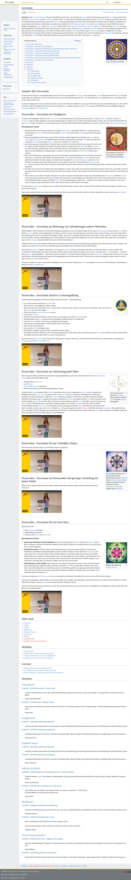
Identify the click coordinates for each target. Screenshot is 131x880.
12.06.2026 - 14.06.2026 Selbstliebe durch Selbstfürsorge (39, 805)
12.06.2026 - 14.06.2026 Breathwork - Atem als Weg (38, 688)
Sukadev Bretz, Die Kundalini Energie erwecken (39, 670)
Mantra (85, 866)
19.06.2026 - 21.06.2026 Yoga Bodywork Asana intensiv (39, 853)
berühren (96, 146)
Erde (110, 17)
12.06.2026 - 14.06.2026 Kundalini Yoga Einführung (38, 729)
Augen (97, 410)
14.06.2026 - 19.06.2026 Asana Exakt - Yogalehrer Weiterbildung (42, 839)
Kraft (88, 24)
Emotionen (93, 31)
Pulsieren (85, 408)
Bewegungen (46, 312)
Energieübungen (29, 639)
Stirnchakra (98, 376)
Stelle (26, 303)
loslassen (87, 106)
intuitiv (49, 408)
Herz (91, 35)
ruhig (33, 392)
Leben (33, 258)
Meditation (27, 630)
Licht (26, 164)
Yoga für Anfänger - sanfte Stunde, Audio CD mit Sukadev (43, 672)
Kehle (112, 480)
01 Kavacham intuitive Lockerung (31, 345)
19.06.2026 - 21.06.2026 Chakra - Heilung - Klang (37, 702)
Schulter (32, 321)
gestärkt (31, 19)
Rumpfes (124, 176)
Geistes (34, 386)
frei (94, 118)
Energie (42, 17)
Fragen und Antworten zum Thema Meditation (39, 656)
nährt (85, 139)
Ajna (117, 395)
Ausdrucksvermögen (112, 486)
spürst (60, 408)
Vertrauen (90, 26)
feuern (29, 254)
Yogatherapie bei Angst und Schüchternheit (38, 653)
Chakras (114, 567)
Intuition (123, 399)
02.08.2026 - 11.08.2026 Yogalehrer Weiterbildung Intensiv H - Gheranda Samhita (48, 772)
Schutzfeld (36, 17)
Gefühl (72, 24)
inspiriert (49, 19)
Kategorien (25, 866)
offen (64, 19)
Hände (83, 146)
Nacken (99, 332)
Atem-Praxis (28, 684)
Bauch (84, 17)
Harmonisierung (55, 118)
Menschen (116, 26)
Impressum (22, 877)
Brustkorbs (109, 176)
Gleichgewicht (115, 123)
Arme (33, 157)
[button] (42, 206)
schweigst (34, 240)
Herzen (27, 123)
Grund (81, 28)
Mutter (82, 151)
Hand (44, 582)
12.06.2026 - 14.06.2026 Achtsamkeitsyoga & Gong (38, 817)
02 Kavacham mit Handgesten (30, 196)
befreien (45, 108)
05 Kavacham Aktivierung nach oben (32, 417)
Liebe (44, 535)
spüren (124, 123)
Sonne (27, 139)
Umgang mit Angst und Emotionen (35, 641)
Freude (37, 535)
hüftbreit (68, 130)
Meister (73, 160)
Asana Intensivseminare (33, 835)
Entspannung (28, 651)
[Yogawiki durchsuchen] (65, 2)
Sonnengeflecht (39, 139)
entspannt (35, 249)
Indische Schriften (30, 768)
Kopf (35, 328)
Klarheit (26, 386)
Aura (65, 106)
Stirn (36, 401)
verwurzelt (25, 121)
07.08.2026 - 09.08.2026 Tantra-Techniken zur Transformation (41, 786)
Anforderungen (36, 186)
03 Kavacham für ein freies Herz (31, 269)
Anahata (108, 567)
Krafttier (97, 160)
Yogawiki (9, 2)
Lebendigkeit (81, 24)
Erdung (73, 26)
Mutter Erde (108, 33)
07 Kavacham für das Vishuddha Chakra (33, 452)
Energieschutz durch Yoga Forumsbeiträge (38, 658)
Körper (78, 317)
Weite (99, 26)
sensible (99, 95)
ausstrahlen (98, 254)
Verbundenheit (81, 26)
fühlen (49, 535)
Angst (39, 26)
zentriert (55, 397)
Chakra (121, 395)
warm (92, 137)
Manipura (27, 632)
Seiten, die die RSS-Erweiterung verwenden (41, 866)
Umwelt (74, 31)
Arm (50, 308)
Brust (120, 231)
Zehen (86, 130)
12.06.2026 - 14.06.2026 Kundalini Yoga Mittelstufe (38, 722)
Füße (63, 130)
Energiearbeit (28, 718)
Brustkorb (39, 133)
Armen (39, 312)
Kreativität (119, 488)
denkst (68, 566)
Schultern (63, 133)
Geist (111, 399)
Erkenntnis (29, 384)
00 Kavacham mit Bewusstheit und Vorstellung (35, 492)
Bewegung (55, 22)
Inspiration (92, 162)
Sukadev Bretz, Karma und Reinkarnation (37, 668)
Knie (26, 146)
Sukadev (27, 636)
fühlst (37, 19)
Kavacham (64, 866)
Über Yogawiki (13, 877)
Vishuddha (118, 480)
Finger (24, 403)
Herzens (37, 108)
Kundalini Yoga (29, 743)
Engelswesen (84, 160)
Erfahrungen (79, 95)
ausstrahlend (122, 192)
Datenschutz (4, 877)
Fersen (39, 394)
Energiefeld (100, 19)
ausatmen (90, 542)
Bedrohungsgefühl (51, 26)
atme (81, 133)
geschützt (86, 157)
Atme (43, 394)
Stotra (79, 866)
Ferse (41, 319)
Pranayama (57, 866)
